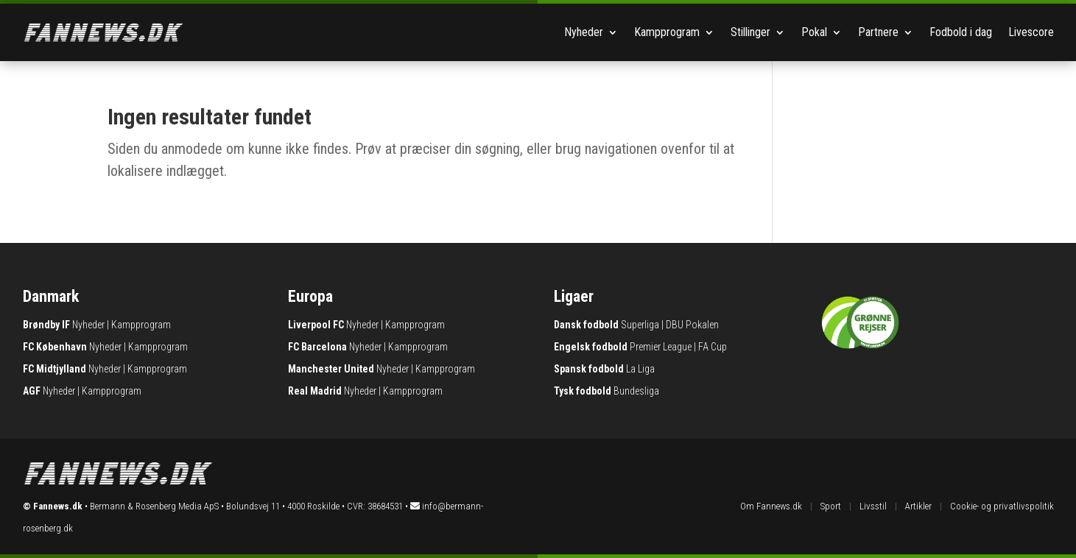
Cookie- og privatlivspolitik (1002, 506)
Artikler (918, 506)
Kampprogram (667, 32)
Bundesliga (636, 391)
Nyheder (583, 32)
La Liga (640, 369)
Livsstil (873, 506)
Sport (830, 506)
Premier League (661, 347)
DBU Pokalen (692, 325)
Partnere (878, 32)
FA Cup (712, 347)
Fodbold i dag (960, 32)
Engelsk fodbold (590, 347)
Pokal (814, 32)
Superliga (640, 325)
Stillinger (750, 32)
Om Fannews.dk (771, 506)
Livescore (1031, 32)
